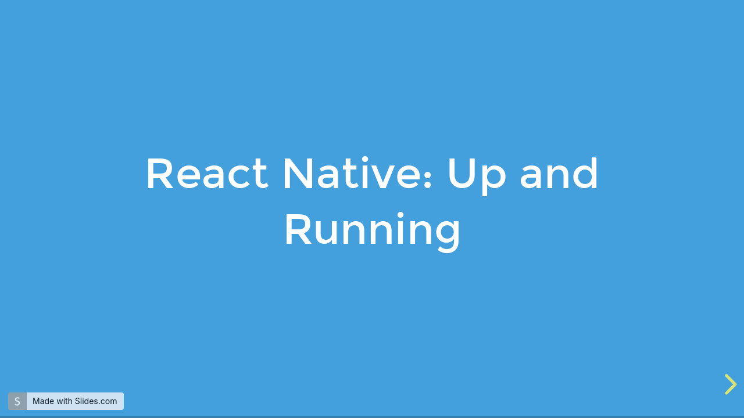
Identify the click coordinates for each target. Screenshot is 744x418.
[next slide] (728, 384)
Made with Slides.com (75, 401)
